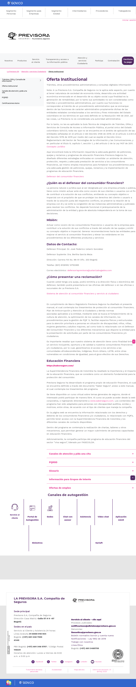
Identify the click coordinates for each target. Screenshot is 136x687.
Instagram (68, 662)
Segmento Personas (11, 12)
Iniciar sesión (129, 20)
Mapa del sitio (79, 670)
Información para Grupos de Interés (70, 479)
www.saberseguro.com (101, 401)
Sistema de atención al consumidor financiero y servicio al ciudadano (83, 293)
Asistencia (85, 516)
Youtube (98, 662)
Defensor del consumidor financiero (65, 176)
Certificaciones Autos (10, 103)
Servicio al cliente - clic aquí (86, 619)
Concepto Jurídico (56, 146)
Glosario (54, 470)
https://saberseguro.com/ (60, 365)
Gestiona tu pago (128, 60)
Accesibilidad (56, 670)
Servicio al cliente (36, 60)
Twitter (54, 662)
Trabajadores (124, 11)
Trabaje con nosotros (82, 642)
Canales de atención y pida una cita (14, 92)
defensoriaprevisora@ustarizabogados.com (89, 270)
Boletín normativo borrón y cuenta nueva (92, 635)
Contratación (114, 61)
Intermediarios (79, 11)
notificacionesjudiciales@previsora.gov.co (93, 626)
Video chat (103, 516)
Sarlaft (99, 543)
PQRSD (5, 97)
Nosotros (9, 61)
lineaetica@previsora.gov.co (86, 632)
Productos (22, 61)
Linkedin (84, 662)
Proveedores (102, 11)
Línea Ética (77, 645)
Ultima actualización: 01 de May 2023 (102, 670)
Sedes (50, 516)
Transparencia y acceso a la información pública (57, 60)
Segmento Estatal (56, 12)
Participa (99, 61)
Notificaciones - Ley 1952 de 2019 (88, 638)
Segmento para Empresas (34, 12)
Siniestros (37, 543)
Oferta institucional (10, 86)
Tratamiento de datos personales (34, 670)
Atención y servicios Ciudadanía (82, 60)
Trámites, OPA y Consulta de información (13, 80)
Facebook (39, 662)
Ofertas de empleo (60, 487)
